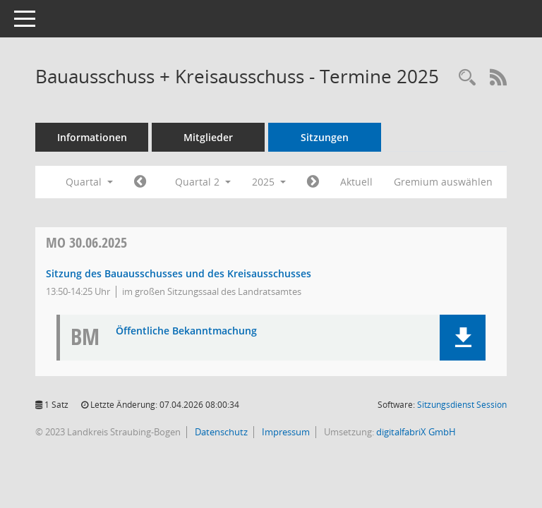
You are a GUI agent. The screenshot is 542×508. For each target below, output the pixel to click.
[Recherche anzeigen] (467, 78)
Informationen (92, 137)
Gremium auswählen (443, 181)
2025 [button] (269, 181)
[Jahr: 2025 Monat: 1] (140, 182)
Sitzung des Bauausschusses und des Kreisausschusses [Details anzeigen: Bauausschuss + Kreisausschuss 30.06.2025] (178, 273)
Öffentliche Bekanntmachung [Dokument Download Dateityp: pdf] (186, 331)
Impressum (285, 431)
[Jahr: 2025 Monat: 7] (313, 182)
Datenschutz (220, 431)
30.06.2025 (86, 242)
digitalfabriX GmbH (416, 431)
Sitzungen (325, 137)
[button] (463, 338)
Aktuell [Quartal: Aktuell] (356, 181)
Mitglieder (208, 137)
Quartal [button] (89, 181)
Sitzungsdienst (462, 405)
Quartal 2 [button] (203, 181)
